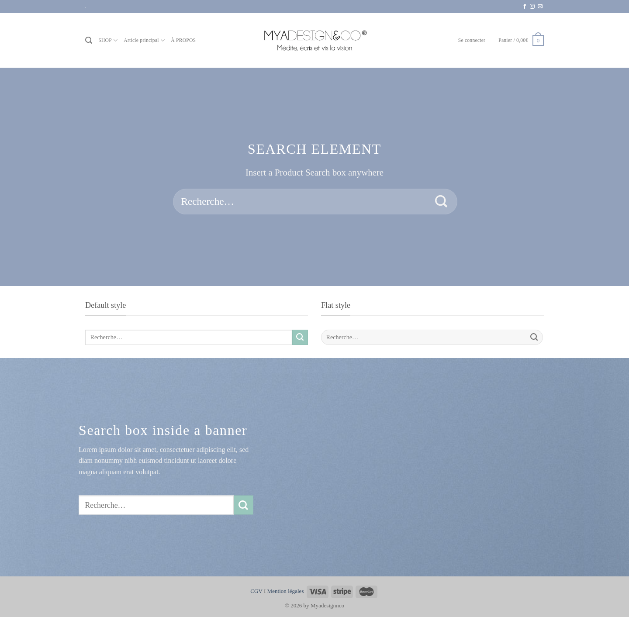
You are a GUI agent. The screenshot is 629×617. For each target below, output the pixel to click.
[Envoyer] (441, 201)
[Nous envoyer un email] (540, 6)
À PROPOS (183, 40)
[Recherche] (88, 40)
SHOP (108, 40)
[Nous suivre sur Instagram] (532, 6)
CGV (256, 591)
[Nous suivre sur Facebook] (524, 6)
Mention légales (285, 591)
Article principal (144, 40)
